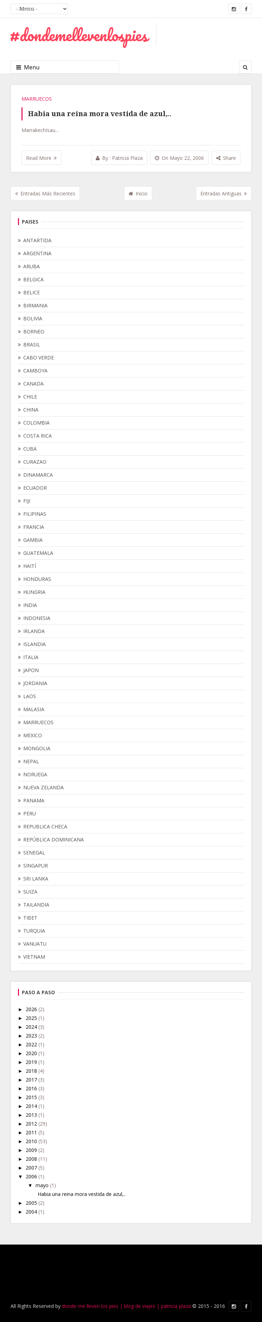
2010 (32, 1141)
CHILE (30, 396)
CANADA (33, 383)
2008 (32, 1158)
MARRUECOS (36, 98)
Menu (27, 67)
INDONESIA (36, 618)
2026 (32, 1009)
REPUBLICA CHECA (45, 826)
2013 (32, 1114)
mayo (43, 1185)
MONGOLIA (36, 748)
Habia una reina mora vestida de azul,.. (99, 113)
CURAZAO (34, 461)
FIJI (26, 500)
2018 (32, 1070)
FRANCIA (33, 527)
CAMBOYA (35, 370)
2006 (32, 1176)
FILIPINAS (34, 513)
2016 (32, 1088)
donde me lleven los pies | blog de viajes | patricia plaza (126, 1306)
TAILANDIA (36, 904)
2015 (32, 1097)
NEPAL (31, 761)
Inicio (138, 193)
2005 (32, 1202)
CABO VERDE (38, 357)
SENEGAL (34, 852)
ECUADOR (35, 487)
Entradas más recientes (45, 193)
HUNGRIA (34, 592)
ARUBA (31, 266)
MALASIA (33, 709)
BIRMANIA (35, 305)
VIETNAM (34, 956)
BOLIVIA (32, 318)
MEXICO (32, 735)
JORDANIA (35, 683)
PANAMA (33, 800)
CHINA (30, 409)
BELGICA (33, 279)
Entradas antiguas (223, 193)
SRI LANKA (35, 878)
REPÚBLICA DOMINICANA (53, 839)
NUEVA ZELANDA (43, 787)
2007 (32, 1167)
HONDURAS (37, 579)
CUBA (30, 448)
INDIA (30, 605)
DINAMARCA (38, 474)
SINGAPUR (35, 865)
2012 (32, 1123)
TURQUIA (34, 930)
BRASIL (31, 344)
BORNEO (33, 331)
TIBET (30, 917)
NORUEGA (35, 774)
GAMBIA (33, 540)
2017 (32, 1079)
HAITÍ (29, 566)
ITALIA (30, 657)
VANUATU (34, 943)
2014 (32, 1106)
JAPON (31, 670)
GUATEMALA (38, 553)
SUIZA (30, 891)
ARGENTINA (37, 253)
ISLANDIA (34, 644)
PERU (29, 813)
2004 (32, 1211)
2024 (32, 1026)
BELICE (31, 292)
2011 (32, 1132)
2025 (32, 1018)
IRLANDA (34, 631)
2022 (32, 1044)
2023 (32, 1035)
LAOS (29, 696)
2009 (32, 1150)
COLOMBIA (36, 422)
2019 (32, 1062)
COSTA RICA (37, 435)
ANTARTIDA (37, 240)
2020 (32, 1053)
